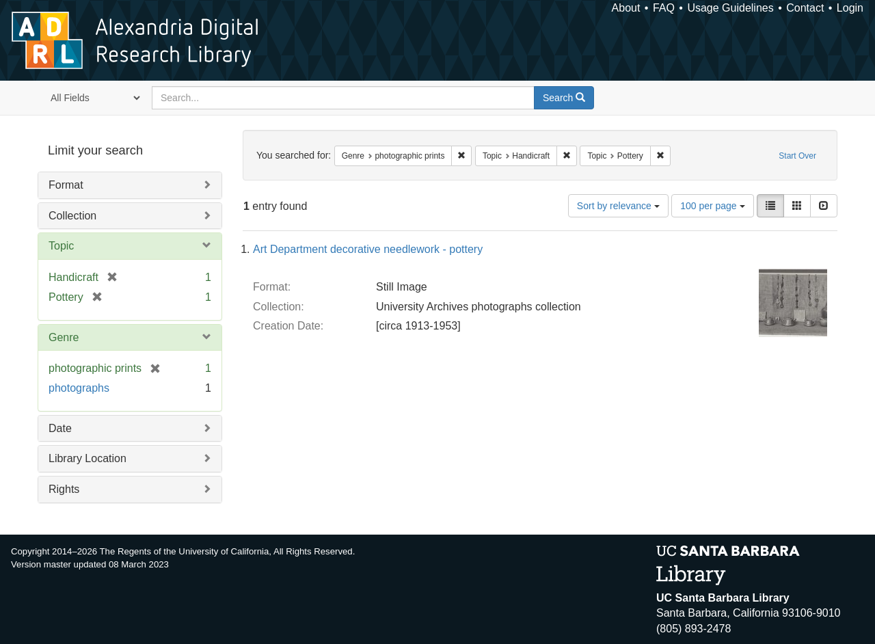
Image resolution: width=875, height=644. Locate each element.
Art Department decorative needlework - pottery (368, 249)
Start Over (797, 156)
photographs (79, 388)
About (626, 8)
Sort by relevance (618, 205)
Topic (61, 246)
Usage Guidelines (730, 8)
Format (66, 185)
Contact (805, 8)
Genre (64, 337)
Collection (72, 216)
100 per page (712, 205)
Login (850, 8)
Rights (64, 489)
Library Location (87, 458)
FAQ (664, 8)
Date (60, 428)
